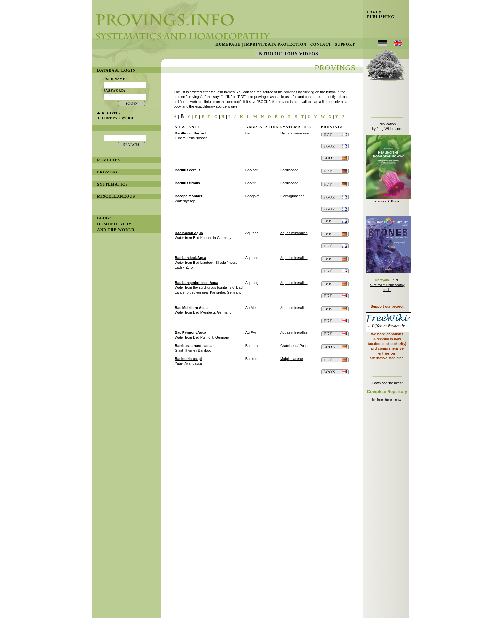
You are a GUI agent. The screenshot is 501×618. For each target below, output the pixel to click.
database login (116, 70)
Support (345, 44)
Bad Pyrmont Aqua (190, 332)
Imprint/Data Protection (275, 44)
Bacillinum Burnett (190, 133)
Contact (320, 44)
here (388, 399)
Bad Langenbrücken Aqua (196, 283)
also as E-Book (387, 201)
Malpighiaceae (291, 359)
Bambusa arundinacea (193, 345)
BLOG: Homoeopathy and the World (116, 224)
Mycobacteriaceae (294, 133)
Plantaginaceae (292, 196)
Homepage (227, 44)
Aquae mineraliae (294, 233)
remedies (108, 160)
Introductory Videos (288, 53)
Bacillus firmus (187, 183)
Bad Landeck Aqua (190, 258)
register (111, 113)
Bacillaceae (289, 170)
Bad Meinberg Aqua (191, 307)
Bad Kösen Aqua (189, 233)
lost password (117, 118)
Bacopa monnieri (189, 196)
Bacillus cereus (188, 170)
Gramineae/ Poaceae (296, 345)
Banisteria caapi (188, 359)
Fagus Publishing (378, 14)
